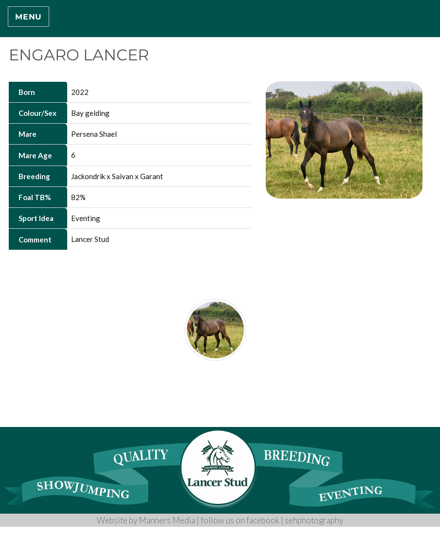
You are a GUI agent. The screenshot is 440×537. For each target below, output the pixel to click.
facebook (262, 520)
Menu (28, 16)
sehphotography (314, 520)
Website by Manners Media (146, 520)
